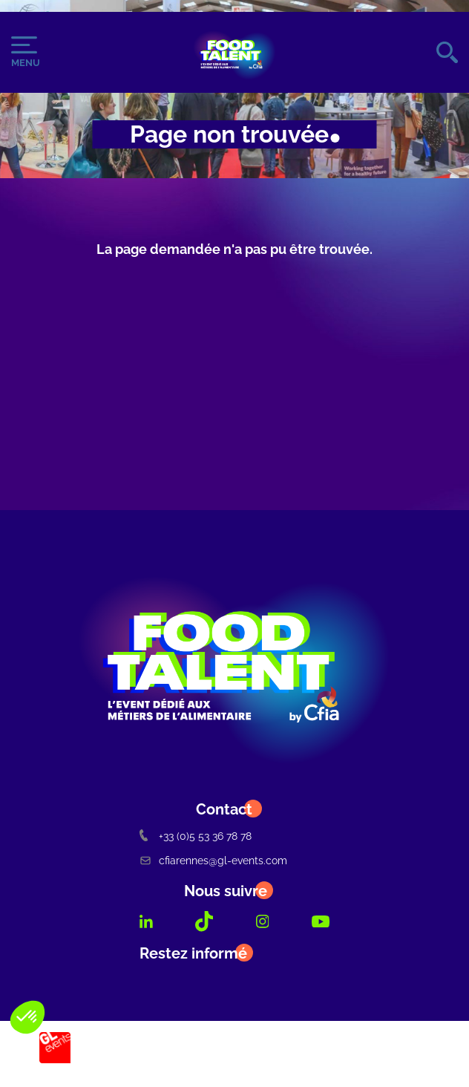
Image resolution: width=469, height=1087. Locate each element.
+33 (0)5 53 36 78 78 (196, 835)
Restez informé (193, 953)
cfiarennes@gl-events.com (213, 860)
